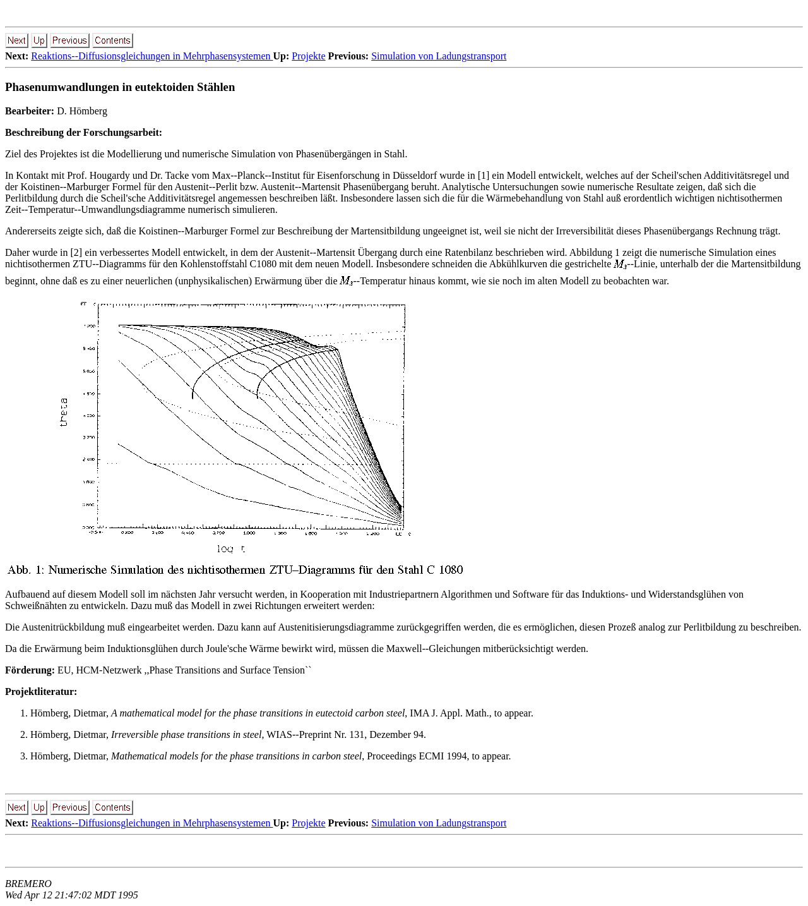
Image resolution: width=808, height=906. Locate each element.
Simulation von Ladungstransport (438, 56)
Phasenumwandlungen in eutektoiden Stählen (120, 87)
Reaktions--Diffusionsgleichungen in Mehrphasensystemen (152, 56)
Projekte (308, 56)
